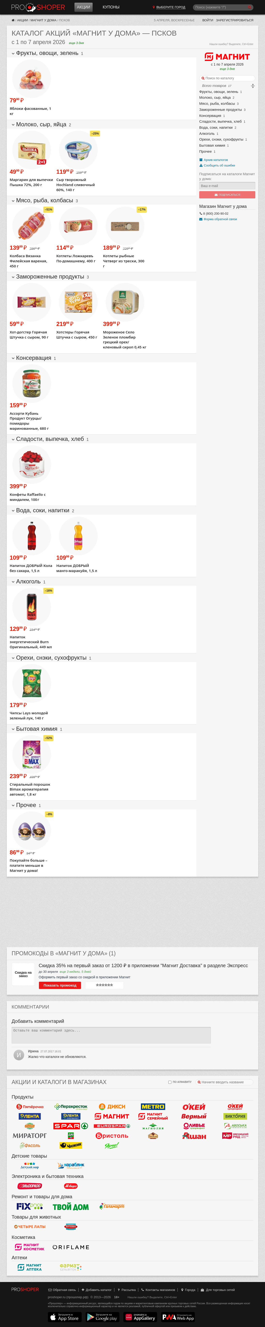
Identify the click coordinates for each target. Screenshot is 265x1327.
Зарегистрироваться (234, 20)
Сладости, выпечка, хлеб (220, 121)
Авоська (235, 1126)
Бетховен (70, 1226)
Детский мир (29, 1165)
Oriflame (70, 1247)
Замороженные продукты (220, 109)
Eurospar (111, 1126)
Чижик (70, 1145)
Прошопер (38, 7)
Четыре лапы (29, 1226)
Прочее (205, 151)
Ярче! (111, 1145)
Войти (207, 20)
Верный (194, 1116)
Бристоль (111, 1135)
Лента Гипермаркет (29, 1116)
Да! (70, 1135)
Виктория (235, 1116)
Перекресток (70, 1106)
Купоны (111, 7)
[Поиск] (223, 7)
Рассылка (126, 1290)
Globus (29, 1126)
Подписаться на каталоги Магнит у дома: (227, 176)
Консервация (210, 115)
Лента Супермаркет (70, 1116)
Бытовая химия (212, 145)
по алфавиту (179, 1082)
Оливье (194, 1126)
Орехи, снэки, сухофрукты (221, 139)
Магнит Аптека (29, 1267)
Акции (83, 7)
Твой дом (70, 1206)
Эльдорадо (29, 1186)
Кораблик (70, 1165)
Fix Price (29, 1206)
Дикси (111, 1106)
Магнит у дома (43, 20)
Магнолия (153, 1126)
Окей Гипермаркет (194, 1106)
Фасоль (29, 1145)
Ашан (194, 1135)
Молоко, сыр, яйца (215, 97)
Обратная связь (62, 1290)
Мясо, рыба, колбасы (217, 103)
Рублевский (153, 1135)
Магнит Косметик (29, 1247)
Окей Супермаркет (235, 1106)
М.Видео (70, 1186)
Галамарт (111, 1206)
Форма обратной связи (218, 219)
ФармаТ (70, 1267)
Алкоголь (207, 133)
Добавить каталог (96, 1290)
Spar (70, 1126)
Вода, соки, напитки (216, 127)
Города (187, 1290)
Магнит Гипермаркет (153, 1116)
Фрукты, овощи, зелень (218, 92)
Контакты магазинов (158, 1290)
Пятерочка (29, 1106)
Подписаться (227, 194)
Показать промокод (60, 985)
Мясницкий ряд (235, 1135)
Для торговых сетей (217, 1290)
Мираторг (29, 1135)
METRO (153, 1106)
